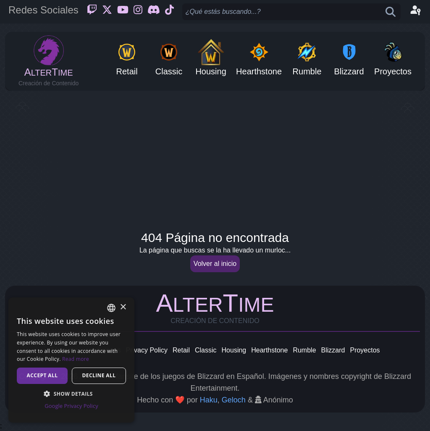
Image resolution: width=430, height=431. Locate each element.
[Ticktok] (169, 11)
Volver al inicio (215, 263)
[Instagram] (138, 11)
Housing (234, 350)
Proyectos (365, 350)
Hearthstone (269, 350)
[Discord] (153, 11)
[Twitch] (92, 11)
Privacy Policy (147, 350)
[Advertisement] (215, 158)
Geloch (234, 400)
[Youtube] (122, 11)
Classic (206, 350)
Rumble (304, 350)
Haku (209, 400)
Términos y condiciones (85, 350)
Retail (181, 350)
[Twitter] (107, 11)
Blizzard (333, 350)
